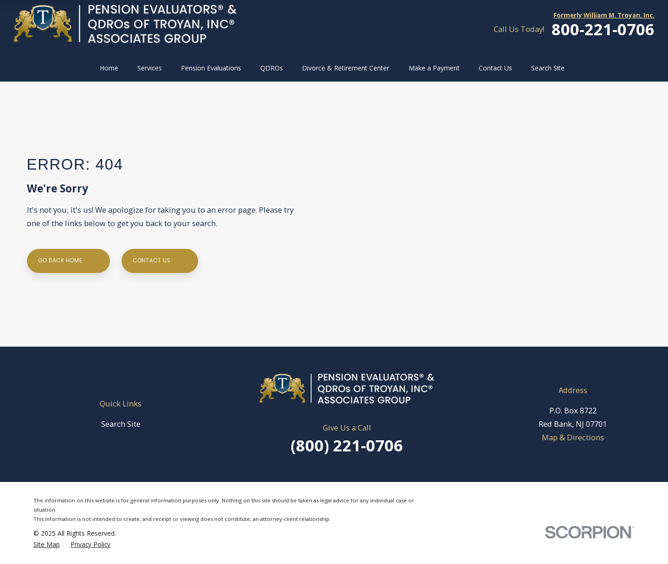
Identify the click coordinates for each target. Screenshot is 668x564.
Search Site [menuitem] (548, 67)
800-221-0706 (603, 29)
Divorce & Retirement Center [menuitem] (345, 67)
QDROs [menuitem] (271, 67)
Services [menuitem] (149, 67)
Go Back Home (68, 260)
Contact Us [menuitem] (495, 67)
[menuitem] (46, 544)
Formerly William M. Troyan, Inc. (604, 15)
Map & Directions (573, 437)
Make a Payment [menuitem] (434, 67)
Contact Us (159, 260)
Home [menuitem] (109, 67)
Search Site (121, 423)
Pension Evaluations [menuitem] (211, 67)
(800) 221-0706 (347, 445)
